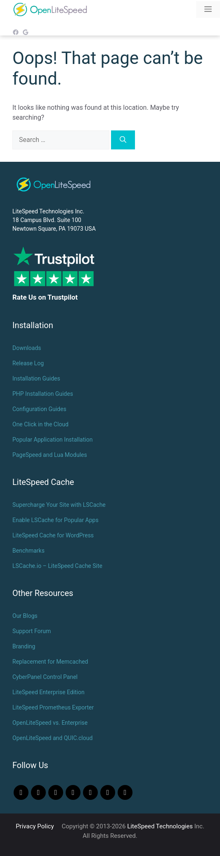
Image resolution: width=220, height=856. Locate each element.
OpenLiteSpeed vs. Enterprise (50, 722)
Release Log (28, 363)
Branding (23, 646)
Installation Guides (36, 378)
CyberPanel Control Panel (45, 677)
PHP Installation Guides (42, 393)
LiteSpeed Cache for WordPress (53, 535)
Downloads (26, 348)
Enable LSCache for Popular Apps (55, 520)
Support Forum (31, 631)
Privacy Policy (35, 826)
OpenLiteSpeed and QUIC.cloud (52, 738)
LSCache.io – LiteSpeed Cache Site (57, 566)
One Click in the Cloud (40, 424)
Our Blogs (25, 615)
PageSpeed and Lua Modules (49, 455)
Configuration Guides (39, 409)
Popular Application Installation (52, 439)
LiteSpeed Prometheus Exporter (53, 707)
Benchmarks (28, 550)
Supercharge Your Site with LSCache (59, 504)
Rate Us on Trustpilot (45, 297)
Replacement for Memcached (50, 661)
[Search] (123, 139)
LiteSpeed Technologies (160, 826)
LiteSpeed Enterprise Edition (48, 692)
